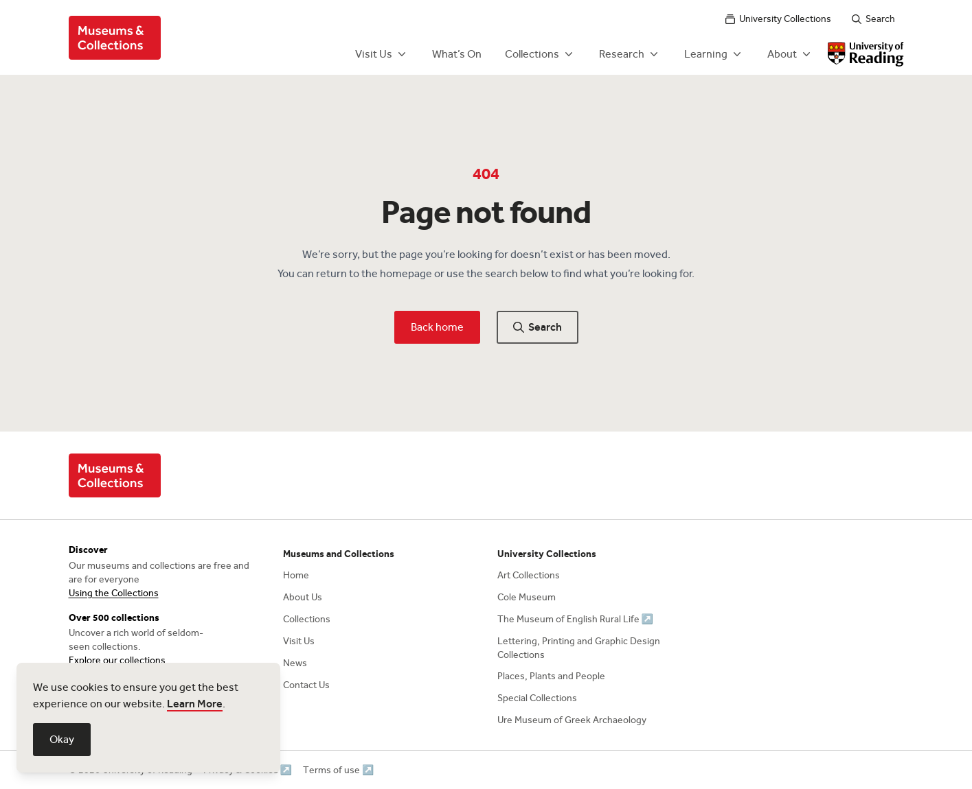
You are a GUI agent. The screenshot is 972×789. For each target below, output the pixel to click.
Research (630, 54)
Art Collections (528, 575)
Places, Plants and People (551, 676)
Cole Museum (526, 597)
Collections (540, 54)
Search (873, 19)
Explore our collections (117, 660)
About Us (302, 597)
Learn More (195, 703)
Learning (714, 54)
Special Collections (537, 698)
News (295, 663)
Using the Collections (114, 593)
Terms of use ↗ (338, 770)
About (790, 54)
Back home (437, 326)
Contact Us (306, 685)
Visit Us (382, 54)
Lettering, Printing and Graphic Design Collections (578, 648)
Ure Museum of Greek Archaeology (571, 720)
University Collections (778, 19)
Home (296, 575)
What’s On (457, 53)
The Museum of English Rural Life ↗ (575, 619)
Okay (61, 739)
